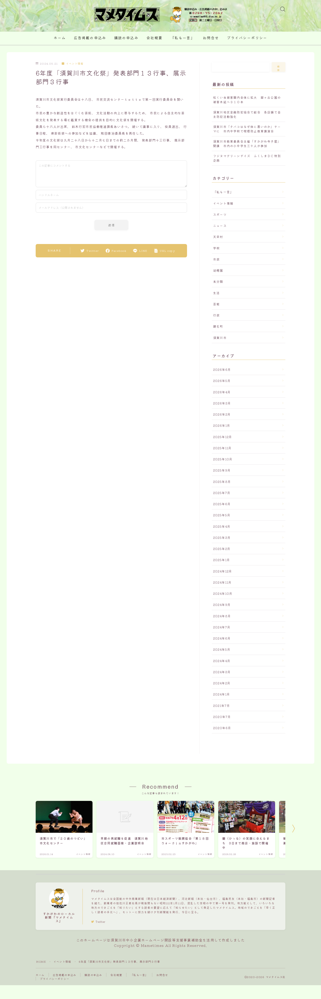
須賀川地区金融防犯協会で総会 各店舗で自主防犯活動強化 (247, 114)
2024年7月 (221, 627)
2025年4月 (221, 526)
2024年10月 (223, 593)
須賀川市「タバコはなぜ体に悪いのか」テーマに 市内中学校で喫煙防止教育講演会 (247, 128)
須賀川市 (220, 337)
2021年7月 (221, 705)
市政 (216, 259)
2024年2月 (221, 683)
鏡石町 (218, 326)
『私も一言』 (183, 38)
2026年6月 (222, 369)
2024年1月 (221, 694)
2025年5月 (221, 515)
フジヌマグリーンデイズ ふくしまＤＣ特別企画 (247, 158)
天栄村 (218, 236)
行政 (216, 315)
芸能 (216, 304)
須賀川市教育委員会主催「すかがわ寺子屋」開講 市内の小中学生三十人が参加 (247, 143)
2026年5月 (222, 380)
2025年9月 (222, 470)
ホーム (60, 38)
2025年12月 (222, 437)
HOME (41, 961)
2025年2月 (221, 548)
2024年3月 (222, 672)
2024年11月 (222, 582)
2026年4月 (222, 392)
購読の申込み (126, 38)
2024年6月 (222, 638)
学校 (216, 248)
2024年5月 (221, 649)
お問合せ (211, 38)
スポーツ (220, 214)
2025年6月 (222, 504)
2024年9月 (222, 604)
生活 (216, 293)
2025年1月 (221, 560)
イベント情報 (72, 63)
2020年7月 (222, 716)
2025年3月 (222, 537)
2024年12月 (222, 571)
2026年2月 (222, 414)
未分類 (218, 281)
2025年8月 (222, 481)
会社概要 (154, 38)
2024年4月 (221, 660)
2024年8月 (222, 616)
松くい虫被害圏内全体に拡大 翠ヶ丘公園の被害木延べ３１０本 (247, 99)
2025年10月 (223, 459)
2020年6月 (222, 728)
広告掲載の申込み (90, 38)
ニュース (220, 225)
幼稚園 (218, 270)
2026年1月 (221, 425)
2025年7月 (221, 492)
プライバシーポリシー (247, 38)
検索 (278, 68)
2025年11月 (222, 448)
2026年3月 (222, 403)
